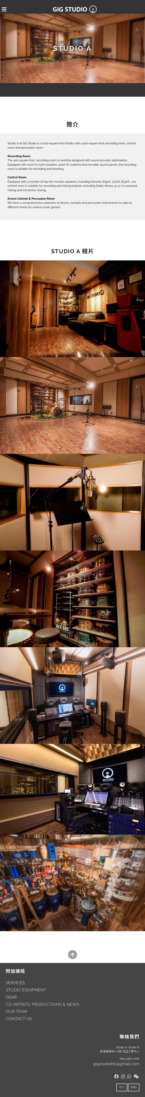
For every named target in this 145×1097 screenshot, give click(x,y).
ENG (134, 1087)
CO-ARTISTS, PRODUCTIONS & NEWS (42, 1004)
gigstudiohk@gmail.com (116, 1063)
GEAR (11, 997)
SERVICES (15, 982)
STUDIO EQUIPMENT (26, 989)
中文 (122, 1087)
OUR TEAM (16, 1011)
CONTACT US (19, 1018)
